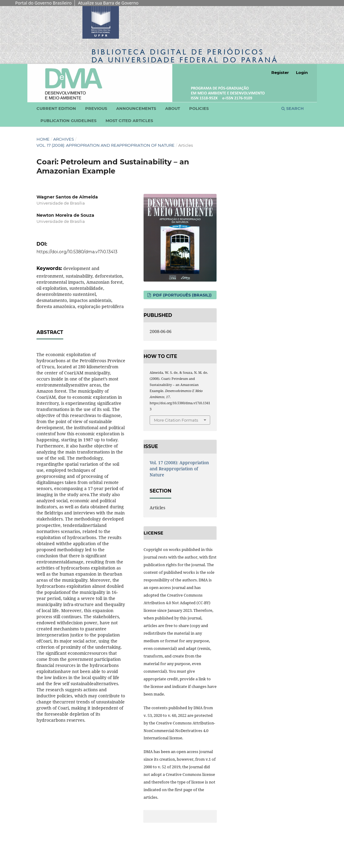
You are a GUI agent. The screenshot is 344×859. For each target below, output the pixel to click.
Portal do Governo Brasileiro (43, 3)
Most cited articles (129, 120)
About (172, 108)
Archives (63, 139)
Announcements (136, 108)
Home (43, 139)
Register (280, 72)
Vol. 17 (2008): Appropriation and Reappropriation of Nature (105, 145)
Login (302, 72)
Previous (96, 108)
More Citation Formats (176, 420)
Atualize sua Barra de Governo (108, 3)
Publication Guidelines (68, 120)
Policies (199, 108)
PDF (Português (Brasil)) (182, 295)
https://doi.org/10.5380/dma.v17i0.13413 (76, 251)
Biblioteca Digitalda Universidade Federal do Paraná (185, 56)
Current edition (56, 108)
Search (292, 108)
